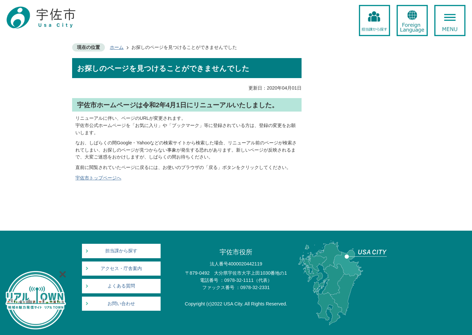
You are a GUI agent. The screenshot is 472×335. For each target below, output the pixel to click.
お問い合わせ (121, 303)
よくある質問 (121, 285)
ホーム (117, 47)
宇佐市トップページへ (98, 177)
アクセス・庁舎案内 (121, 268)
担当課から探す (121, 250)
